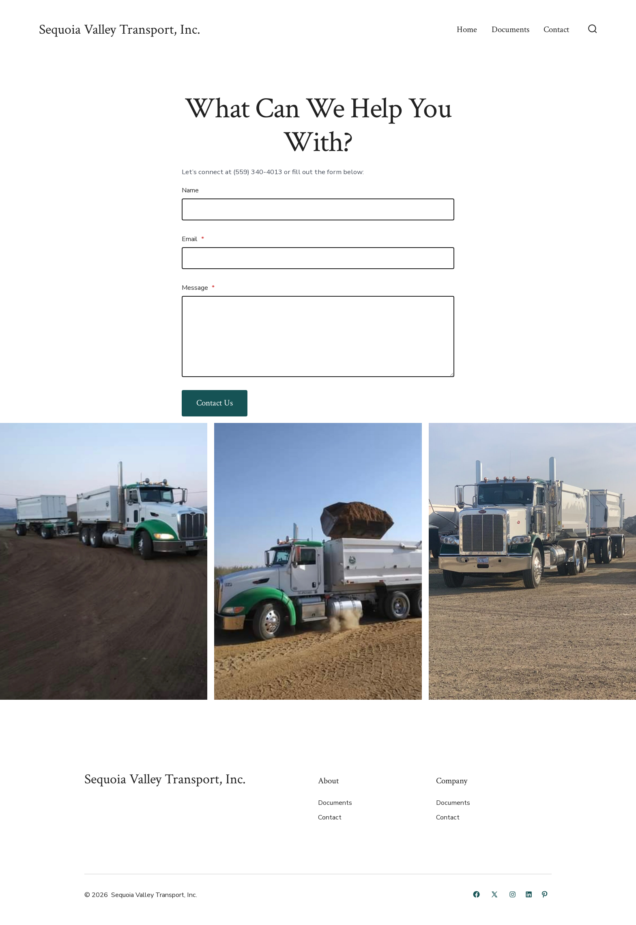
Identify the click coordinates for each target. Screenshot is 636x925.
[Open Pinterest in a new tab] (544, 894)
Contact (556, 29)
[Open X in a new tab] (494, 894)
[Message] (318, 336)
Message (198, 287)
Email (193, 239)
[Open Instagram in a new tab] (512, 894)
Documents (510, 29)
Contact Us (214, 402)
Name (190, 190)
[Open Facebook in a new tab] (476, 894)
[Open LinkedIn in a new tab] (529, 894)
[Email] (318, 258)
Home (467, 29)
